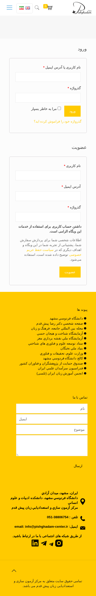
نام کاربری (72, 166)
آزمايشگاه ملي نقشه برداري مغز (60, 338)
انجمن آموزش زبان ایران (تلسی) (60, 373)
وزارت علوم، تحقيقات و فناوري (61, 353)
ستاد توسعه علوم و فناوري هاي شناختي (55, 343)
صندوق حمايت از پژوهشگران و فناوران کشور (51, 363)
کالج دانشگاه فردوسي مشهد (63, 358)
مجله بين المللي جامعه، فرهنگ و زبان (57, 328)
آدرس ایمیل (71, 187)
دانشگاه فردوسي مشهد (66, 318)
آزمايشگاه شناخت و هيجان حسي (60, 333)
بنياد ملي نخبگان (71, 348)
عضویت (70, 272)
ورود (72, 111)
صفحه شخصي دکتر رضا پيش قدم (59, 323)
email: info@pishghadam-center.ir (41, 526)
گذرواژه (74, 88)
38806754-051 (57, 517)
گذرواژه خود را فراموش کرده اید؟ (57, 121)
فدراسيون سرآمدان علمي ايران (60, 368)
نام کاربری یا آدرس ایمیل (62, 67)
